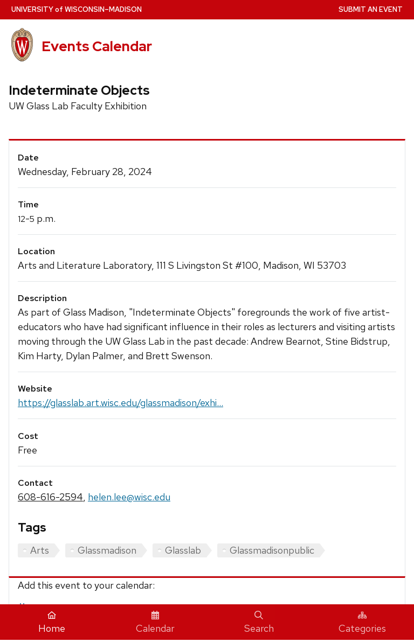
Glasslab (183, 550)
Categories (362, 622)
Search (259, 622)
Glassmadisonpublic (272, 550)
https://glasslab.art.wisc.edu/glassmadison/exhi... (120, 402)
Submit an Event (371, 9)
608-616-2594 (50, 497)
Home (51, 622)
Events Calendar (97, 46)
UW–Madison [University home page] (76, 9)
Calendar (155, 622)
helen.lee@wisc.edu (129, 497)
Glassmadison (107, 550)
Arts (39, 550)
